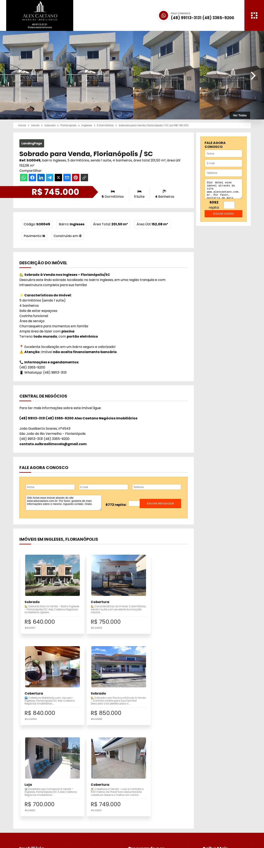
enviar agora (223, 216)
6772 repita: (116, 504)
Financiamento (149, 781)
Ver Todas (240, 115)
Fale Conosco (204, 813)
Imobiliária (145, 776)
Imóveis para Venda (102, 772)
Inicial (141, 772)
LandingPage (31, 143)
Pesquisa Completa (102, 781)
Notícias (143, 785)
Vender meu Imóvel (101, 776)
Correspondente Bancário (157, 790)
